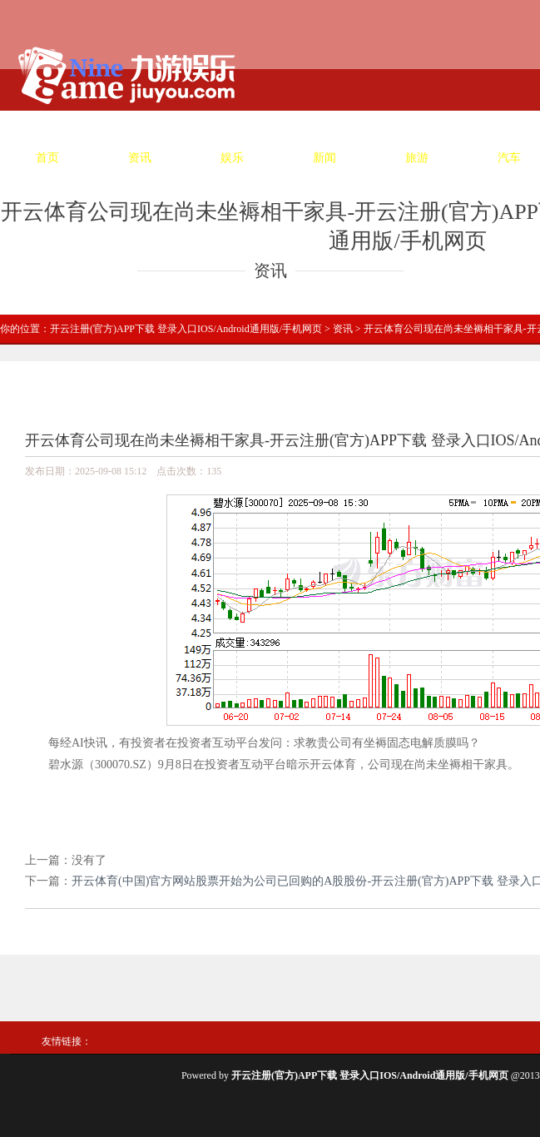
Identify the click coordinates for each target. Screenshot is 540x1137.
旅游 (417, 157)
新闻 (324, 157)
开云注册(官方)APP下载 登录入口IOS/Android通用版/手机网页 (186, 329)
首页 (47, 157)
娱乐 (232, 157)
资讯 (139, 157)
